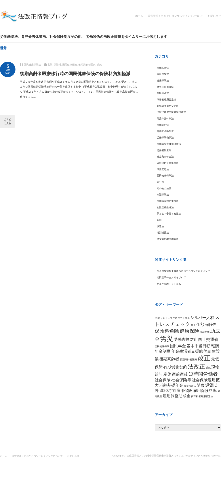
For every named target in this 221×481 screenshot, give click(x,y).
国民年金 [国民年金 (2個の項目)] (178, 346)
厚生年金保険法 (165, 87)
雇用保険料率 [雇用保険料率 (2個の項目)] (205, 390)
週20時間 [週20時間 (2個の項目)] (167, 390)
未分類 (160, 182)
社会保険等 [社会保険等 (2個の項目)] (181, 380)
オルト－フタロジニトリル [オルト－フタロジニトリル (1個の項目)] (175, 318)
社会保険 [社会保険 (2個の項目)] (163, 380)
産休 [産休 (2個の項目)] (167, 374)
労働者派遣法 (164, 150)
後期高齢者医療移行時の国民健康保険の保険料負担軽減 (75, 73)
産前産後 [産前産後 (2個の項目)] (180, 374)
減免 (99, 64)
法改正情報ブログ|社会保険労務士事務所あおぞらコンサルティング (163, 455)
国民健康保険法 (32, 64)
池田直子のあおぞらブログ (171, 277)
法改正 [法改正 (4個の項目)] (196, 366)
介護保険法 (163, 194)
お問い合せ (214, 15)
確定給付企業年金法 (168, 163)
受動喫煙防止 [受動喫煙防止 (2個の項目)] (186, 339)
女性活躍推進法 (165, 207)
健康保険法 (163, 80)
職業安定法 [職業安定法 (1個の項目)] (190, 385)
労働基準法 (163, 68)
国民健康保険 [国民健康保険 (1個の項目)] (162, 346)
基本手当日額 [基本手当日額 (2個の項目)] (198, 346)
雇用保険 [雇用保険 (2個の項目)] (184, 390)
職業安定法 (163, 169)
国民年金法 (163, 93)
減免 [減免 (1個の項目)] (208, 367)
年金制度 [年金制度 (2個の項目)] (163, 351)
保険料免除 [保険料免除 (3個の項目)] (167, 331)
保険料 (57, 64)
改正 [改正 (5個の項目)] (204, 358)
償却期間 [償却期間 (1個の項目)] (205, 331)
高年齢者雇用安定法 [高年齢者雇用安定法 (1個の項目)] (202, 396)
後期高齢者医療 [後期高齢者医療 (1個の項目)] (188, 359)
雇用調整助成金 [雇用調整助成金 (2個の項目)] (177, 396)
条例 (159, 220)
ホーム (139, 15)
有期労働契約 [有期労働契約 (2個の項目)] (175, 367)
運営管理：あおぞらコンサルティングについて (175, 15)
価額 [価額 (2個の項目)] (200, 324)
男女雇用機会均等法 (168, 239)
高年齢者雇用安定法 (168, 106)
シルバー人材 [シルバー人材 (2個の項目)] (202, 317)
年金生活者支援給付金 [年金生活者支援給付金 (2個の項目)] (191, 351)
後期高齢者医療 (86, 64)
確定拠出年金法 (165, 156)
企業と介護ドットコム (169, 283)
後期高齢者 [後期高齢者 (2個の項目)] (169, 359)
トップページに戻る (7, 121)
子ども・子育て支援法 (169, 213)
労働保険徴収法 (165, 137)
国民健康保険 (69, 64)
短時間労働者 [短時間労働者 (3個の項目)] (203, 374)
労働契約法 (163, 125)
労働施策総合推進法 (168, 201)
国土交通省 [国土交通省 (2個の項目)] (208, 339)
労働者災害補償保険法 (169, 144)
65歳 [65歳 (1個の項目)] (157, 318)
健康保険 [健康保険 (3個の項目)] (189, 331)
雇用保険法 (163, 74)
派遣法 (160, 226)
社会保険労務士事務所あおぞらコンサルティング (183, 271)
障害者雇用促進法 (166, 99)
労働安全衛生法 (165, 131)
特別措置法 (163, 232)
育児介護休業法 (165, 118)
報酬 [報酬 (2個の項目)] (215, 346)
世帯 (50, 64)
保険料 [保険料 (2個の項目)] (211, 324)
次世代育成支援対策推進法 (171, 112)
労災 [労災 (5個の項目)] (166, 338)
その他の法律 (164, 188)
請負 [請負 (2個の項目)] (201, 385)
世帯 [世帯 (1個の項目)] (193, 325)
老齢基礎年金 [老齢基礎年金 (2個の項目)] (171, 385)
